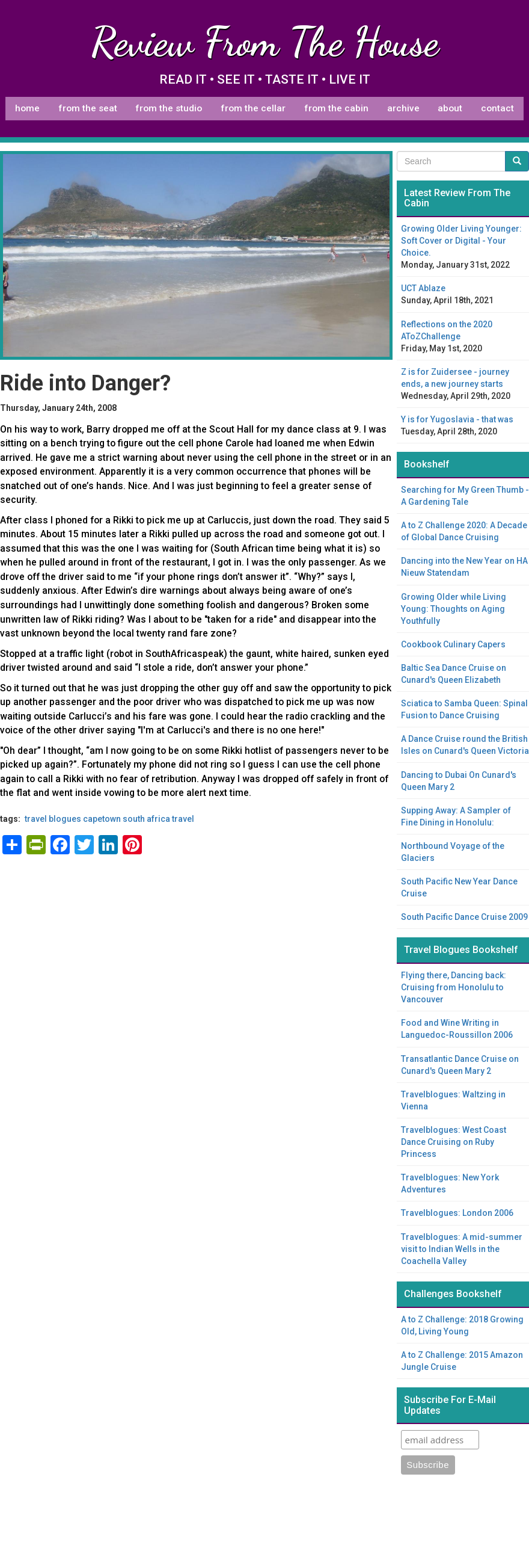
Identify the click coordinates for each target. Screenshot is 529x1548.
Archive (403, 108)
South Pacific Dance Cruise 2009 (464, 917)
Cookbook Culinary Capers (453, 644)
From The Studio (168, 108)
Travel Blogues (53, 819)
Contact (497, 108)
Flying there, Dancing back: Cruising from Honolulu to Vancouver (453, 987)
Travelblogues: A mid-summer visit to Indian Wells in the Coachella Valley (461, 1249)
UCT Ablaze (423, 288)
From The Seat (87, 108)
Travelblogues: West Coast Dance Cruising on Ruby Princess (453, 1142)
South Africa (146, 819)
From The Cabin (336, 108)
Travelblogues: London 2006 (457, 1213)
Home (27, 108)
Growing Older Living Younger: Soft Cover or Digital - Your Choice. (461, 240)
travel (183, 819)
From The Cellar (253, 108)
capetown (102, 819)
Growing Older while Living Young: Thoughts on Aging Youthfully (453, 609)
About (450, 108)
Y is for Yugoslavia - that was (457, 419)
